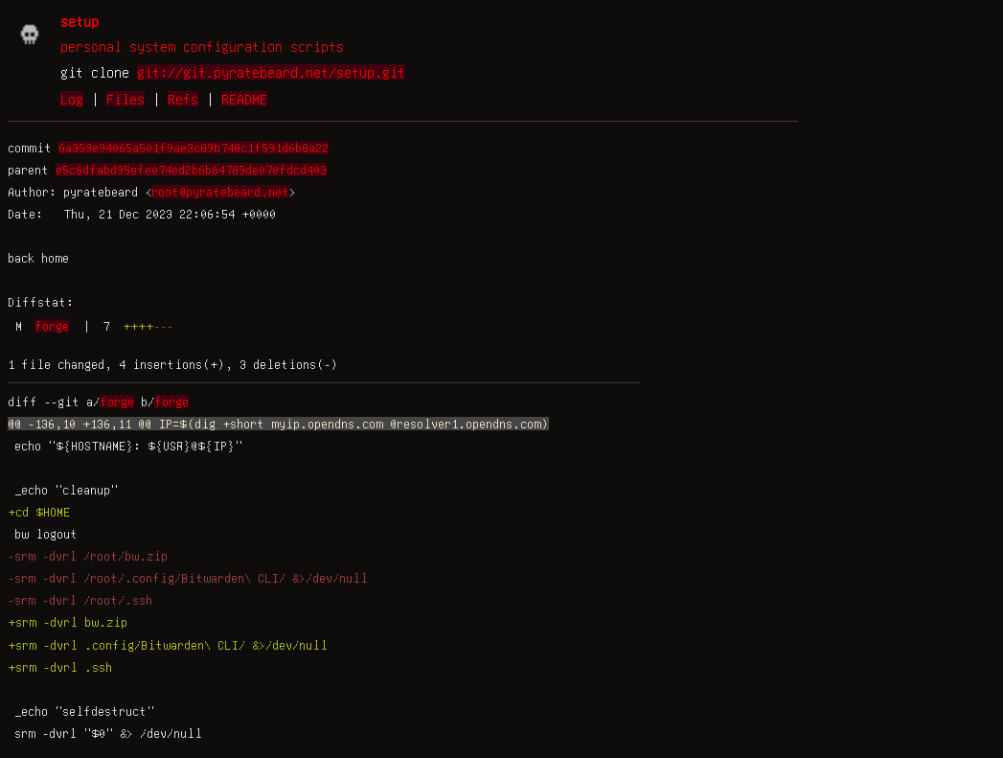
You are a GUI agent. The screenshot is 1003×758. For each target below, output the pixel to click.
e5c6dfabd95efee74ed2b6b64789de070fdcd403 (191, 169)
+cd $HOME (39, 511)
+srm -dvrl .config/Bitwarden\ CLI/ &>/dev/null (168, 645)
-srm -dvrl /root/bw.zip (88, 556)
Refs (183, 98)
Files (125, 98)
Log (71, 98)
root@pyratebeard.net (220, 191)
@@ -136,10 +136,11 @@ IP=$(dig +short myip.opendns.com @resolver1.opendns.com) (278, 423)
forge (51, 326)
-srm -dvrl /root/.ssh (80, 600)
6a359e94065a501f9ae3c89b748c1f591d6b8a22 (193, 147)
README (244, 98)
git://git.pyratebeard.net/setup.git (271, 72)
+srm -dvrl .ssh (60, 667)
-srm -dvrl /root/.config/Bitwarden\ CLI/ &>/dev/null (188, 578)
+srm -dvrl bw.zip (67, 622)
